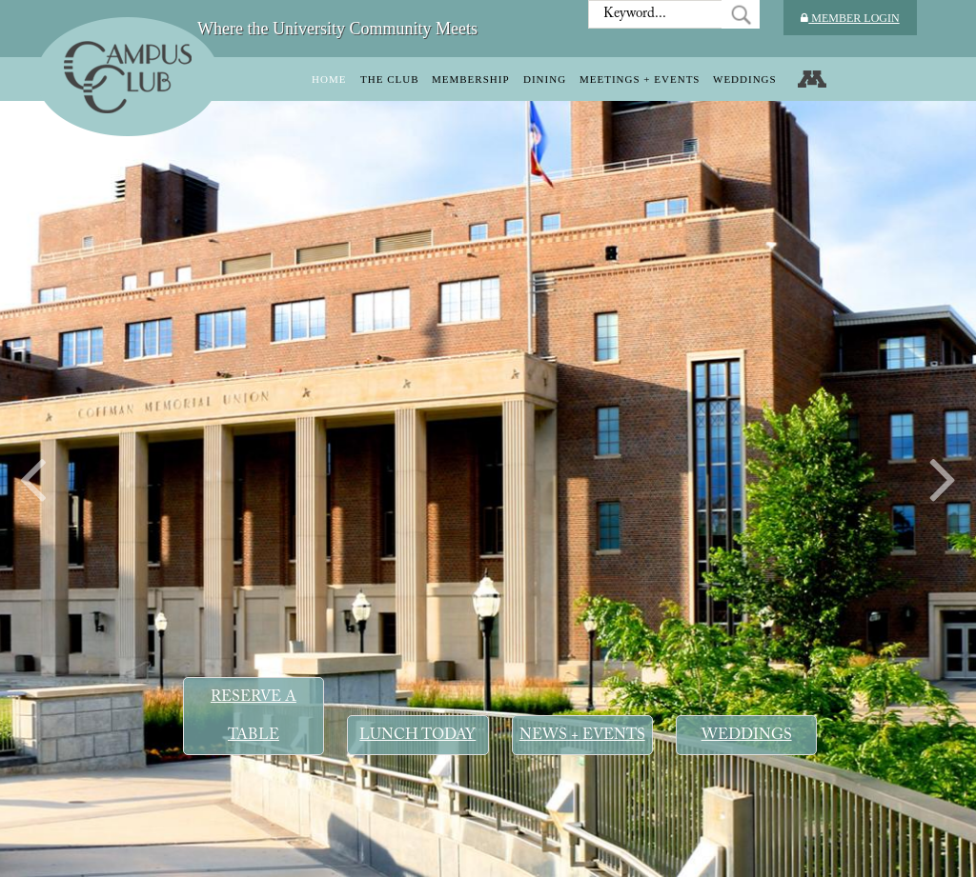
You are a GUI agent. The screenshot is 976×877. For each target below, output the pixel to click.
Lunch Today (417, 735)
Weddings (747, 735)
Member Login (850, 18)
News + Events (582, 735)
